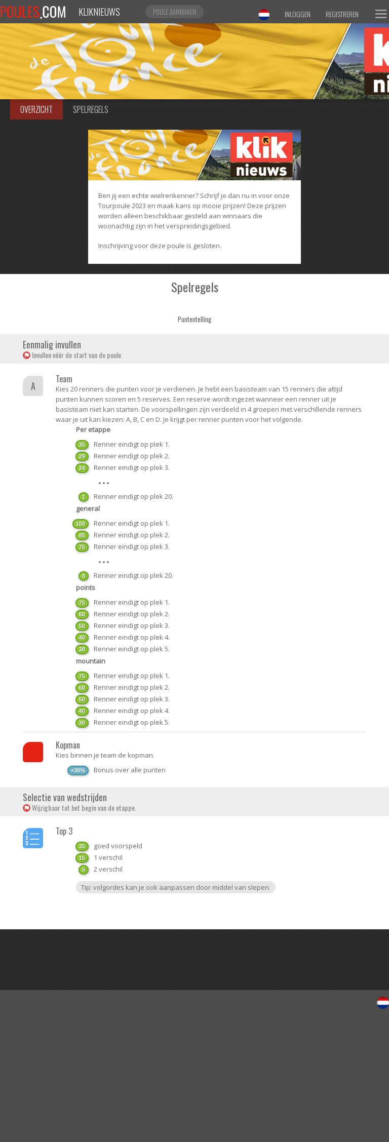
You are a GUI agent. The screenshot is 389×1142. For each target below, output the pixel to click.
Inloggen (297, 14)
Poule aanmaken (174, 12)
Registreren (342, 14)
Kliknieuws (99, 11)
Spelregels (90, 109)
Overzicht (36, 109)
